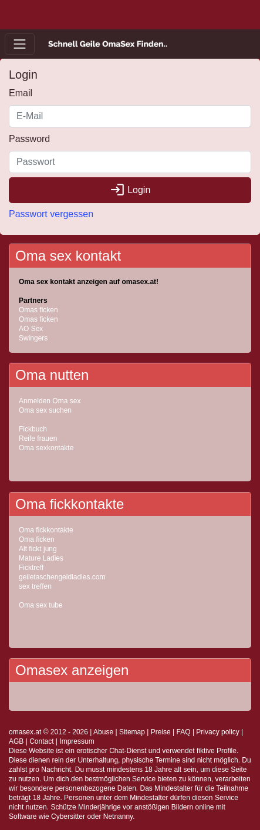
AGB (16, 741)
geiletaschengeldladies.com (62, 577)
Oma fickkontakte (46, 530)
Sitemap (132, 732)
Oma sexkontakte (46, 448)
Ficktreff (31, 568)
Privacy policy (217, 732)
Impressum (76, 741)
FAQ (184, 732)
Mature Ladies (41, 558)
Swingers (33, 338)
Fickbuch (33, 429)
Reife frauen (38, 438)
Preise (161, 732)
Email (20, 93)
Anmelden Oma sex (49, 401)
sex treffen (35, 586)
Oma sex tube (41, 605)
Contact (41, 741)
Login (130, 190)
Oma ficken (37, 539)
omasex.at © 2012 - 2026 (48, 732)
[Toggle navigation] (20, 43)
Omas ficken (38, 310)
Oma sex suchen (45, 410)
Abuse (103, 732)
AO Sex (31, 329)
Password (29, 139)
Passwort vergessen (51, 214)
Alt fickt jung (38, 549)
